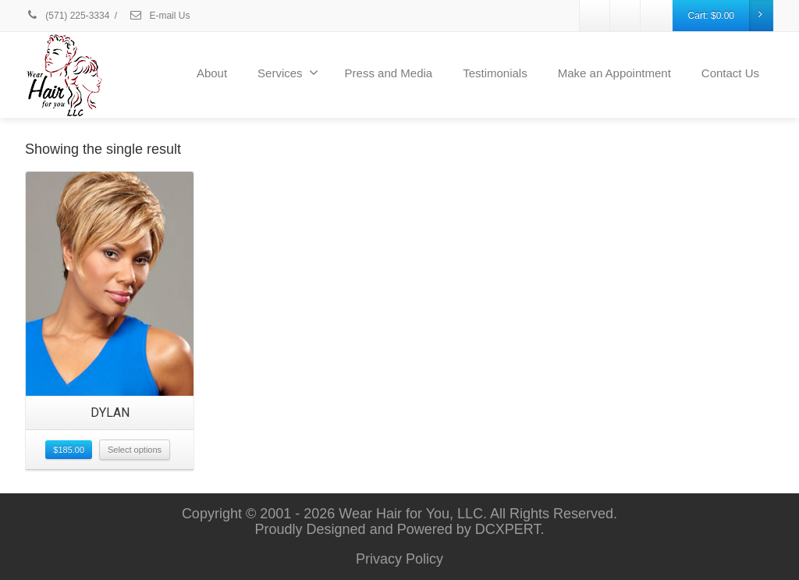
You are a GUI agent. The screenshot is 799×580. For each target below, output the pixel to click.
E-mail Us (159, 15)
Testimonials (495, 73)
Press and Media (389, 73)
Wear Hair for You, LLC (411, 513)
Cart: (730, 15)
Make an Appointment (614, 73)
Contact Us (730, 73)
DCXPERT (508, 529)
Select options (135, 449)
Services (287, 73)
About (212, 73)
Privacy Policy (399, 559)
